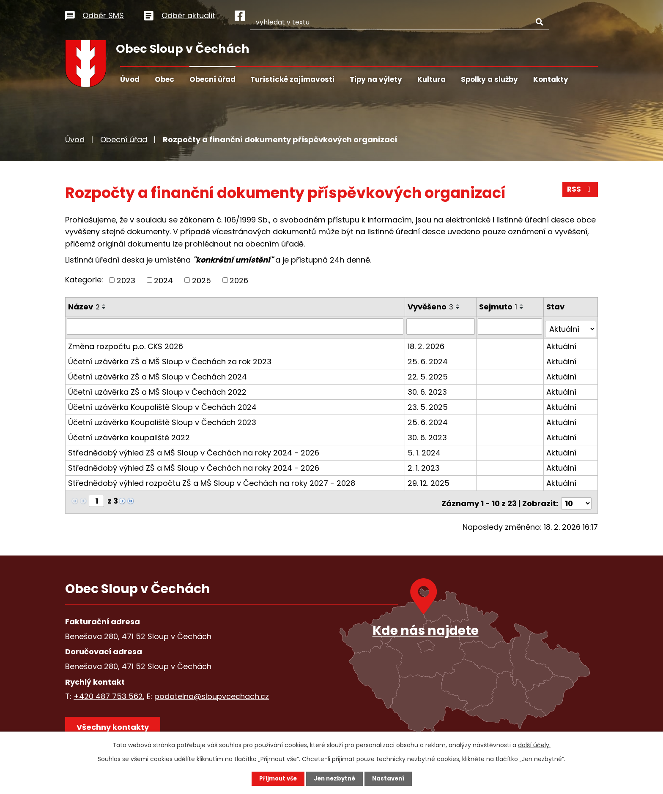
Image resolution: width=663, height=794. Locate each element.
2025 (201, 280)
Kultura (431, 79)
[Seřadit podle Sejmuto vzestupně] (522, 304)
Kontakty (550, 79)
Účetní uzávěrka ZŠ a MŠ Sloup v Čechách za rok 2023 (169, 358)
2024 (163, 280)
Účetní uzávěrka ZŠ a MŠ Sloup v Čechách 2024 (157, 374)
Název (84, 306)
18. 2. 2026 (426, 343)
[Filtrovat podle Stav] (570, 326)
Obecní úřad (212, 79)
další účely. (534, 744)
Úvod (130, 79)
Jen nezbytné (334, 778)
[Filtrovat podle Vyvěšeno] (441, 326)
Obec (164, 79)
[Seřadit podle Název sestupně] (104, 308)
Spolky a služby (489, 79)
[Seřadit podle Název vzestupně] (104, 304)
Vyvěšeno (431, 306)
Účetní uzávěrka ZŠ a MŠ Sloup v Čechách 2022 (157, 389)
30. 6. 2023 (428, 389)
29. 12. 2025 (429, 480)
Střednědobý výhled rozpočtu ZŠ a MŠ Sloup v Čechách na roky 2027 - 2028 (211, 480)
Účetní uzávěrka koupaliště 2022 (129, 434)
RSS (580, 192)
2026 (239, 280)
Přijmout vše (275, 778)
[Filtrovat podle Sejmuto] (510, 326)
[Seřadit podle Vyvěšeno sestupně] (458, 308)
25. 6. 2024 (428, 358)
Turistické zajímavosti (292, 79)
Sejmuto (499, 306)
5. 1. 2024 (424, 449)
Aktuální (562, 343)
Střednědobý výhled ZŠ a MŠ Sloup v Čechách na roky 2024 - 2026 (193, 449)
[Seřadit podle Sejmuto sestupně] (522, 308)
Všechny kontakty (115, 724)
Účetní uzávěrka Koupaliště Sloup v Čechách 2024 (162, 404)
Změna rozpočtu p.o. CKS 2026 (125, 343)
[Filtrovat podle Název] (235, 326)
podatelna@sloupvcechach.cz (211, 691)
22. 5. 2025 (428, 374)
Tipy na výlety (376, 79)
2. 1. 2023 (424, 465)
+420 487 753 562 (108, 691)
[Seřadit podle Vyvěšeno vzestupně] (458, 304)
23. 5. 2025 (428, 404)
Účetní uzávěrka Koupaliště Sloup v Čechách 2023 (162, 419)
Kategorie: (84, 279)
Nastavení (391, 778)
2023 (126, 280)
